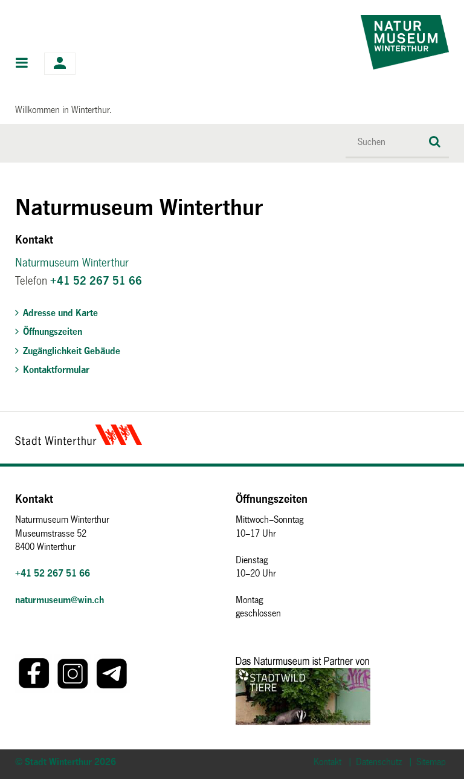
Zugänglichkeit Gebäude (71, 351)
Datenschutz (379, 762)
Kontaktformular (56, 369)
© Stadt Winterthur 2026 (65, 762)
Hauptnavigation (22, 64)
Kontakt (327, 762)
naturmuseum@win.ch (59, 600)
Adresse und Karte (60, 313)
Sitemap (431, 762)
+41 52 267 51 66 (96, 281)
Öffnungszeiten (52, 331)
